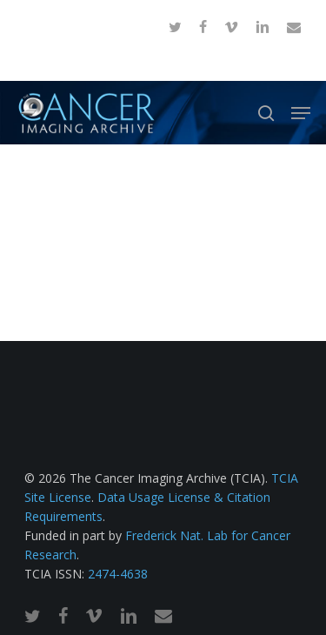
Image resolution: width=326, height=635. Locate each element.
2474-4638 (118, 573)
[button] (300, 113)
